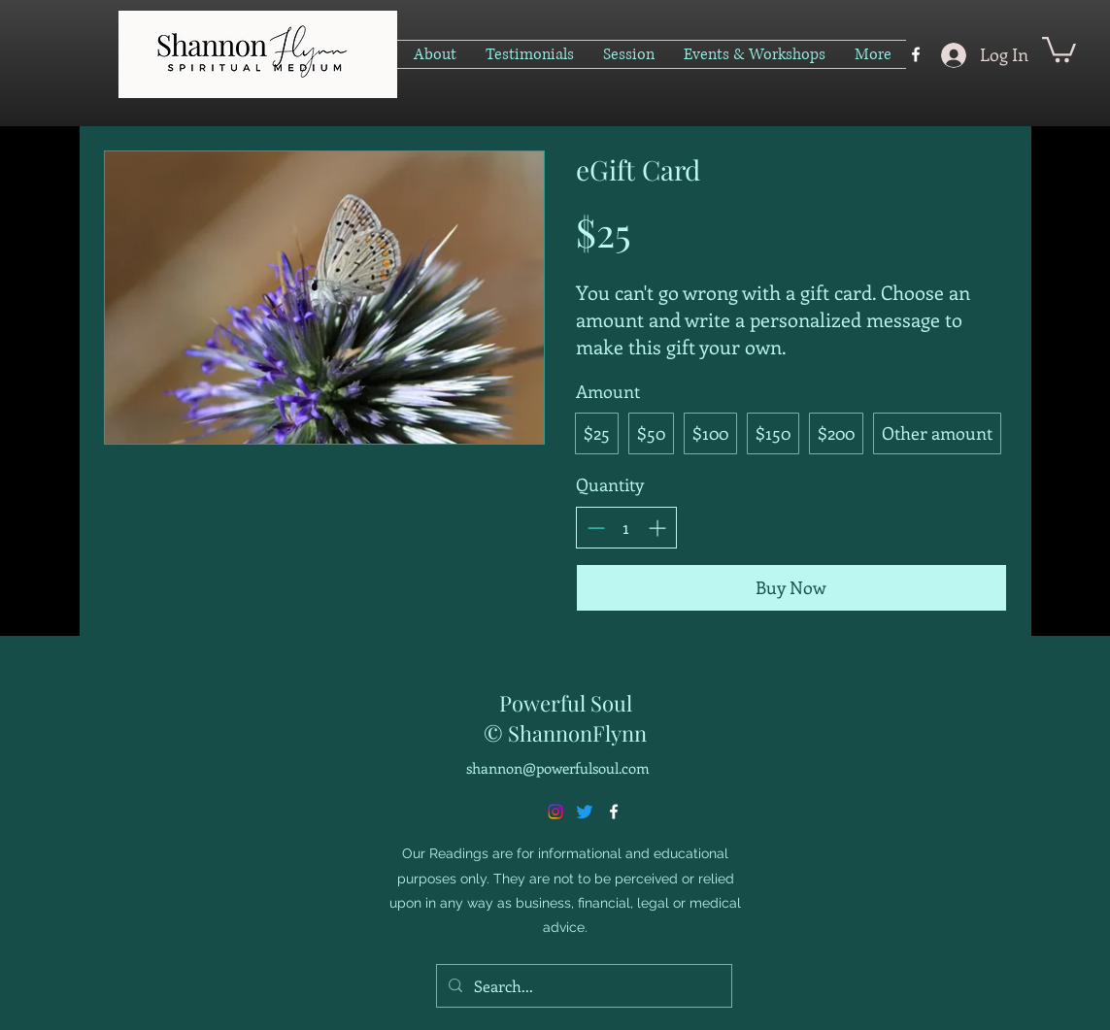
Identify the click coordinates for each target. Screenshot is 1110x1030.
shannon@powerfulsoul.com (558, 768)
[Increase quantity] (657, 528)
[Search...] (582, 986)
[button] (1059, 48)
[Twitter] (584, 811)
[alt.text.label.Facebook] (915, 54)
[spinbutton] (626, 527)
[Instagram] (555, 811)
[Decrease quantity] (596, 528)
